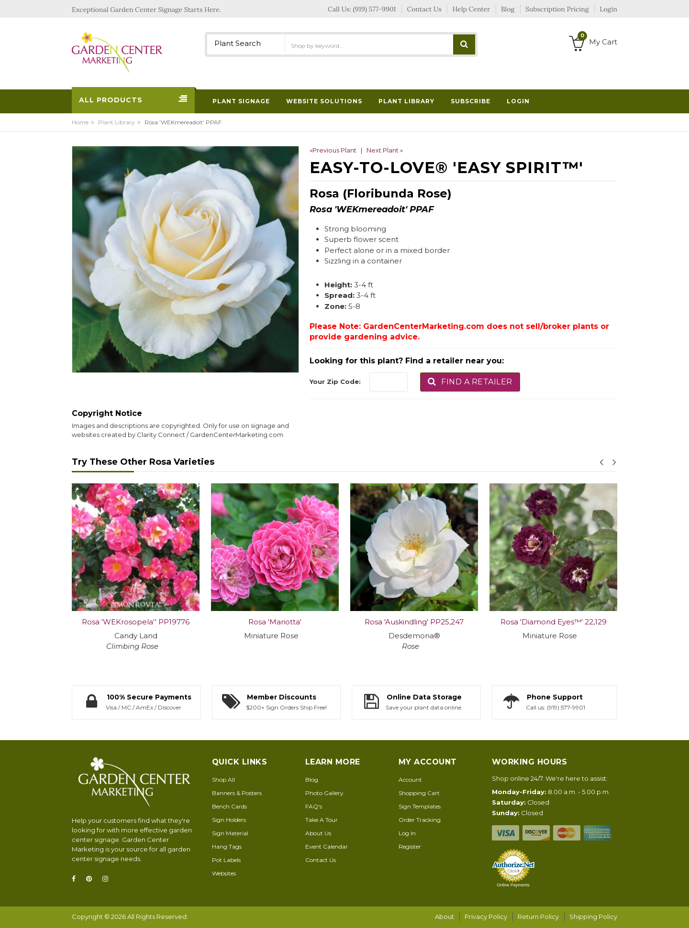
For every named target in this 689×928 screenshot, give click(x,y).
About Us (318, 833)
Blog (311, 779)
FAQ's (313, 806)
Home (80, 122)
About (444, 916)
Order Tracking (420, 819)
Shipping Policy (593, 916)
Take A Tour (321, 819)
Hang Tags (227, 846)
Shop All (223, 779)
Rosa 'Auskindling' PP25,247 (414, 621)
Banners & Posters (237, 793)
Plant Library (116, 122)
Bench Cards (229, 806)
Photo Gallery (324, 793)
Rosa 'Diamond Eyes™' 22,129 (553, 621)
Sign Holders (229, 819)
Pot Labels (226, 859)
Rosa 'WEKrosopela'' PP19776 (135, 621)
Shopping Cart (419, 793)
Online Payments (513, 885)
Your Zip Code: (335, 381)
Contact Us (320, 859)
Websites (224, 873)
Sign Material (230, 833)
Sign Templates (420, 806)
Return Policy (538, 916)
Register (410, 846)
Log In (407, 833)
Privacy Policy (486, 916)
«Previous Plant (333, 150)
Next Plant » (385, 150)
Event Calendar (326, 846)
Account (410, 779)
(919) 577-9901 (374, 9)
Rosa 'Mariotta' (274, 621)
